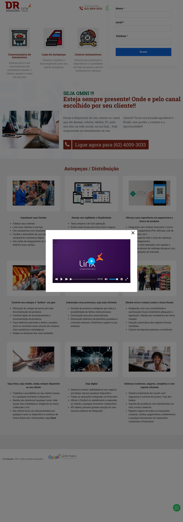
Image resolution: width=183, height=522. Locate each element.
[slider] (83, 279)
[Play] (61, 279)
